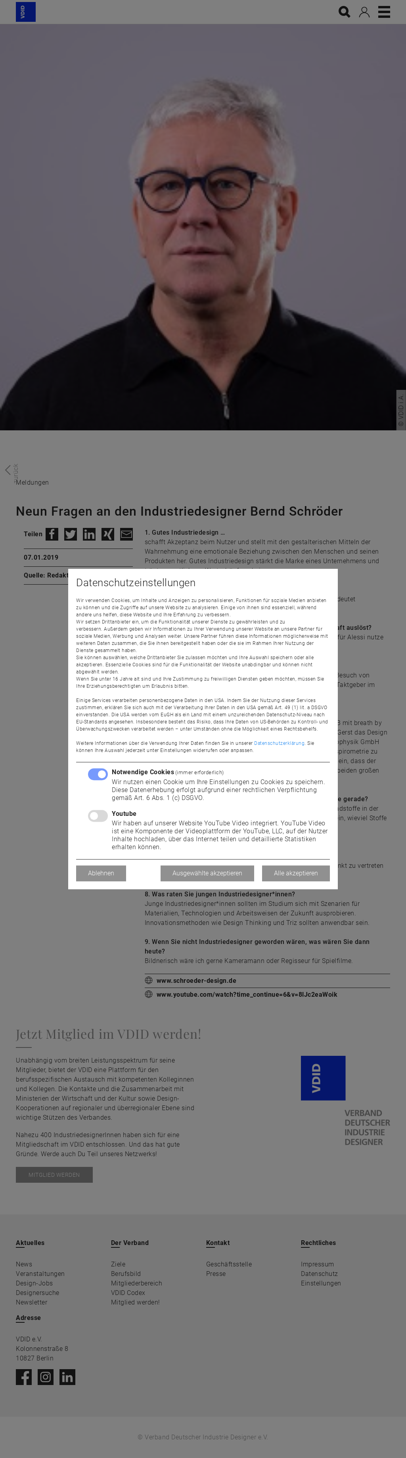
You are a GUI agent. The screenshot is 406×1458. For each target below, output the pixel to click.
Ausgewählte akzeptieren (207, 873)
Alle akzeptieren (296, 873)
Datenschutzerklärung (279, 743)
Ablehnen (101, 873)
